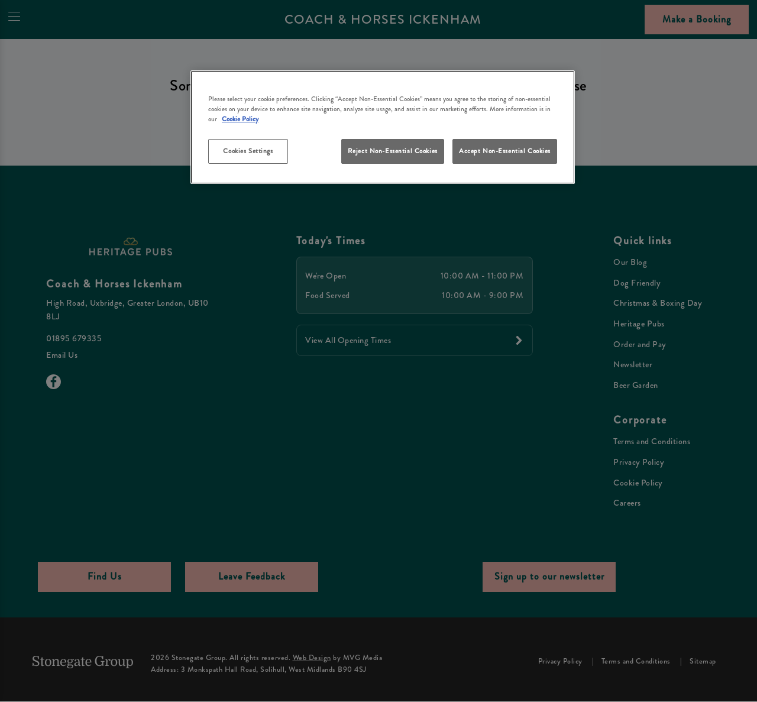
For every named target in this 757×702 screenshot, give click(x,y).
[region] (382, 127)
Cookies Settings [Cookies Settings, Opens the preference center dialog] (248, 151)
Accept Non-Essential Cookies (505, 151)
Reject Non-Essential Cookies (393, 151)
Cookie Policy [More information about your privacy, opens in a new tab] (240, 119)
